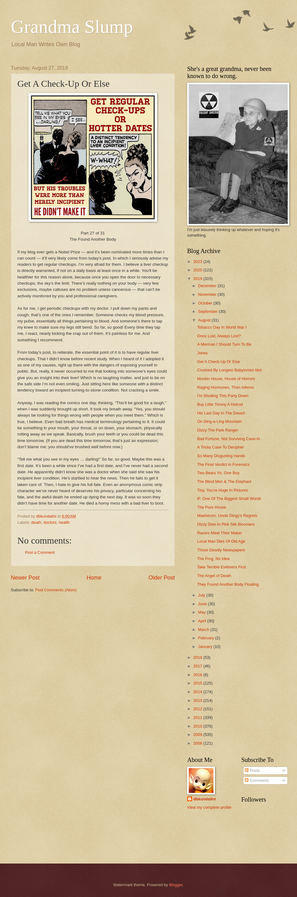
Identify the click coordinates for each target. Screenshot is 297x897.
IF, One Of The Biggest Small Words (229, 498)
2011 (198, 717)
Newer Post (25, 578)
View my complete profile (209, 807)
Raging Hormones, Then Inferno (225, 387)
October (205, 303)
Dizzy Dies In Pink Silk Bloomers (226, 524)
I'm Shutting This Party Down (222, 395)
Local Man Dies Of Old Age (221, 541)
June (203, 604)
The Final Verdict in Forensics (223, 464)
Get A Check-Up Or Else (218, 361)
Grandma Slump (72, 26)
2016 (198, 674)
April (202, 621)
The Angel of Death (214, 575)
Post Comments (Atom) (56, 590)
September (208, 311)
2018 (198, 657)
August (205, 320)
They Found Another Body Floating (228, 584)
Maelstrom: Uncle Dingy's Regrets (227, 515)
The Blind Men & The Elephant (224, 481)
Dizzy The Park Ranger (217, 430)
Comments (257, 780)
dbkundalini (204, 799)
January (205, 646)
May (202, 612)
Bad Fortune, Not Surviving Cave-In (228, 438)
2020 (198, 270)
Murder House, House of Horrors (226, 378)
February (206, 638)
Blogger (176, 884)
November (207, 294)
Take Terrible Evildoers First (221, 567)
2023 (198, 261)
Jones (202, 353)
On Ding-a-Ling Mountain (219, 421)
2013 (198, 700)
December (207, 285)
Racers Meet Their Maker (219, 533)
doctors (50, 522)
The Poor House (211, 507)
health (64, 522)
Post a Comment (40, 552)
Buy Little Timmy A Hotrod (220, 404)
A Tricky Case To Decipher (220, 447)
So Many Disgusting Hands (221, 455)
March (204, 629)
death (36, 522)
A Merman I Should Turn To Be (224, 344)
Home (94, 578)
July (202, 595)
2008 (198, 743)
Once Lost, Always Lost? (219, 336)
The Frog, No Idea (213, 558)
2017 (198, 666)
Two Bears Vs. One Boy (218, 472)
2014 (198, 691)
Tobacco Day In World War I (222, 327)
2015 (198, 683)
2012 (198, 709)
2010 (198, 726)
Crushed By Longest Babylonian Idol (229, 370)
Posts (252, 770)
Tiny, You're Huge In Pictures (222, 490)
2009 (198, 734)
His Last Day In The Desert (221, 413)
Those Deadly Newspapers (221, 550)
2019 (198, 278)
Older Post (161, 578)
